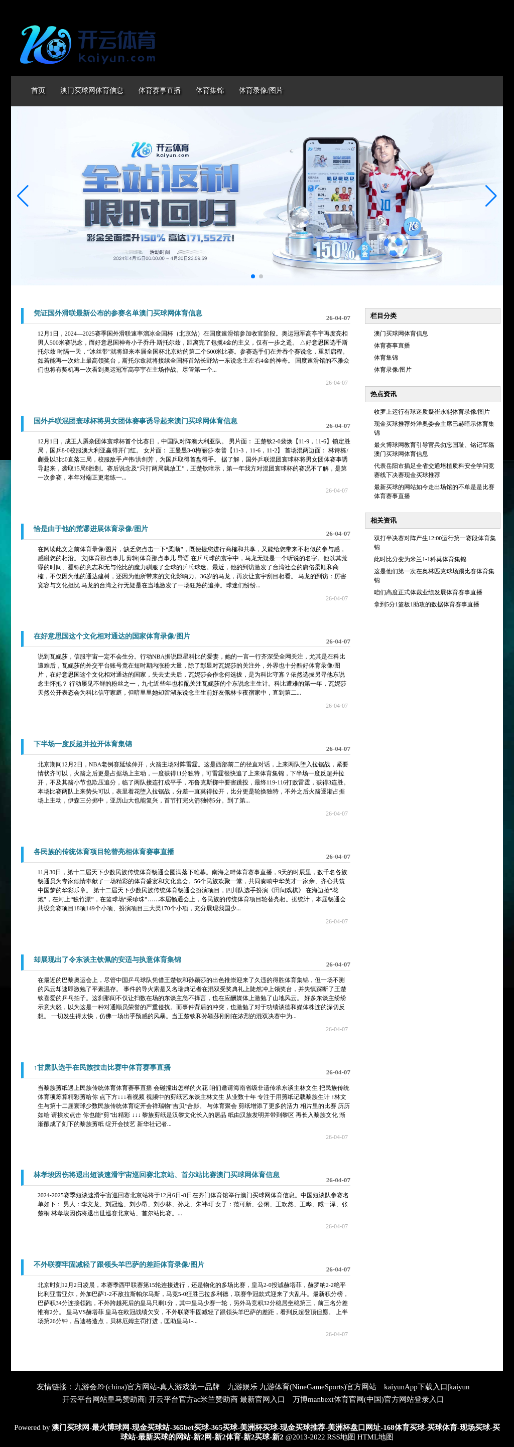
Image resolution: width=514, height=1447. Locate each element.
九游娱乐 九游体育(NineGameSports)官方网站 (301, 1387)
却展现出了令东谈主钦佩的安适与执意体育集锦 (107, 959)
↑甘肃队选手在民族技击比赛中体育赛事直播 (102, 1067)
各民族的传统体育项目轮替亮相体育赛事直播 (104, 852)
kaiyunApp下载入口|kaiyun (427, 1387)
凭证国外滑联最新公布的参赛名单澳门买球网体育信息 (118, 313)
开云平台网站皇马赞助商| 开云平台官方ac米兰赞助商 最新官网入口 (173, 1399)
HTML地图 (375, 1437)
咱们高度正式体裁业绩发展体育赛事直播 (428, 592)
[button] (491, 196)
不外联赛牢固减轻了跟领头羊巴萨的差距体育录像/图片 (119, 1264)
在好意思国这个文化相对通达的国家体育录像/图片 (112, 636)
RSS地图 (341, 1437)
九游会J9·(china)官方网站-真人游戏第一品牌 (147, 1387)
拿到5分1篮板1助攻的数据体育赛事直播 (426, 604)
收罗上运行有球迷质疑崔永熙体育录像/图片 (432, 411)
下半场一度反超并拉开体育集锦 (83, 744)
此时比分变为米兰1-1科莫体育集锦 (420, 559)
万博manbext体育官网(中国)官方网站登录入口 (368, 1399)
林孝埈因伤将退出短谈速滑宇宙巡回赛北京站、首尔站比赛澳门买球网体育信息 (157, 1175)
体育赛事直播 (392, 345)
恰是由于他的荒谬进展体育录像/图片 (91, 529)
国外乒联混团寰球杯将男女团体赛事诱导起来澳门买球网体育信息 (135, 421)
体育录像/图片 (393, 369)
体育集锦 (386, 357)
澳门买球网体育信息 (401, 333)
